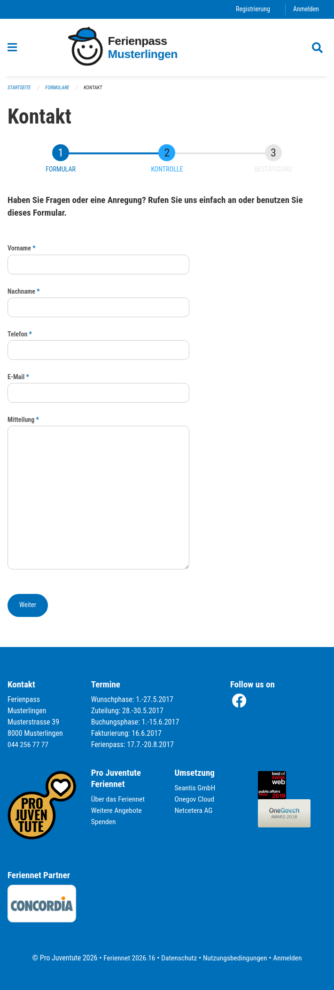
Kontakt (95, 88)
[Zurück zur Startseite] (167, 47)
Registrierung (251, 9)
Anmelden (305, 9)
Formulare (59, 88)
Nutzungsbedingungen (236, 957)
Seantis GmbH (196, 787)
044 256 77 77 (29, 744)
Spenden (104, 821)
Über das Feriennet (119, 799)
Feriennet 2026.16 (127, 957)
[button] (28, 605)
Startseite (20, 88)
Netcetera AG (194, 810)
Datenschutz (178, 957)
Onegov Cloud (195, 799)
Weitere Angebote (117, 810)
